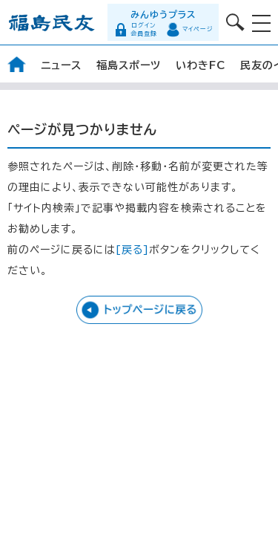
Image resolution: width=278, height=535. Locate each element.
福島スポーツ (128, 65)
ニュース (61, 65)
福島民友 (51, 22)
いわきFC (200, 65)
